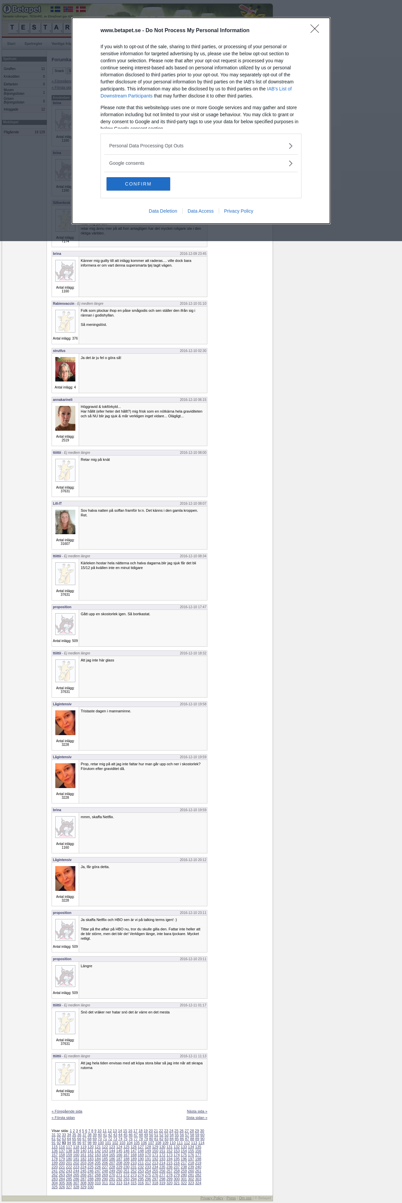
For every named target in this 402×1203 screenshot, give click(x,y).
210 (134, 1163)
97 (84, 1143)
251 (126, 1171)
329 (83, 1187)
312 (112, 1183)
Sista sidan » (196, 1118)
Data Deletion (163, 211)
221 (62, 1167)
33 (64, 1135)
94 (69, 1143)
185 (105, 1159)
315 (134, 1183)
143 (105, 1151)
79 (146, 1139)
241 (55, 1171)
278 (169, 1175)
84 (172, 1139)
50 (151, 1135)
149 (148, 1151)
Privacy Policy (238, 211)
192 (155, 1159)
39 (95, 1135)
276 (155, 1175)
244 (76, 1171)
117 (69, 1147)
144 (112, 1151)
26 (182, 1131)
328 (76, 1187)
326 (62, 1187)
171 (155, 1155)
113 (194, 1143)
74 (120, 1139)
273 (134, 1175)
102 (115, 1143)
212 (148, 1163)
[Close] (317, 30)
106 (144, 1143)
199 (55, 1163)
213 (155, 1163)
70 (100, 1139)
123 (112, 1147)
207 (112, 1163)
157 (55, 1155)
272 (126, 1175)
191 (148, 1159)
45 (125, 1135)
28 (192, 1131)
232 (141, 1167)
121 (98, 1147)
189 (134, 1159)
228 (112, 1167)
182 (83, 1159)
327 (69, 1187)
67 (84, 1139)
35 (74, 1135)
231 (134, 1167)
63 (64, 1139)
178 (55, 1159)
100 (101, 1143)
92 (59, 1143)
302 (191, 1179)
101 (108, 1143)
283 (55, 1179)
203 (83, 1163)
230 (126, 1167)
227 (105, 1167)
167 (126, 1155)
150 (155, 1151)
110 (173, 1143)
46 (131, 1135)
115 (55, 1147)
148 (141, 1151)
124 (119, 1147)
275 (148, 1175)
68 (89, 1139)
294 (134, 1179)
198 (198, 1159)
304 (55, 1183)
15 (125, 1131)
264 (69, 1175)
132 (177, 1147)
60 (202, 1135)
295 (141, 1179)
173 (169, 1155)
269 (105, 1175)
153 (177, 1151)
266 (83, 1175)
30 (202, 1131)
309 (90, 1183)
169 (141, 1155)
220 (55, 1167)
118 (76, 1147)
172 (162, 1155)
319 (162, 1183)
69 (95, 1139)
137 (62, 1151)
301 (184, 1179)
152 (169, 1151)
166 (119, 1155)
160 (76, 1155)
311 (105, 1183)
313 (119, 1183)
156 (198, 1151)
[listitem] (201, 145)
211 (141, 1163)
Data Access (201, 211)
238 (184, 1167)
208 (119, 1163)
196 (184, 1159)
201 (69, 1163)
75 (125, 1139)
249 (112, 1171)
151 (162, 1151)
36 (79, 1135)
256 (162, 1171)
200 (62, 1163)
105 (137, 1143)
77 (136, 1139)
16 (130, 1131)
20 (151, 1131)
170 (148, 1155)
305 (62, 1183)
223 (76, 1167)
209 (126, 1163)
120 (90, 1147)
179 (62, 1159)
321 (177, 1183)
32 (59, 1135)
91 (54, 1143)
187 (119, 1159)
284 (62, 1179)
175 (184, 1155)
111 (180, 1143)
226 (98, 1167)
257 (169, 1171)
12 (110, 1131)
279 (177, 1175)
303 (198, 1179)
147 (134, 1151)
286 (76, 1179)
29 (197, 1131)
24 (171, 1131)
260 (191, 1171)
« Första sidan (63, 1118)
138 (69, 1151)
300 (177, 1179)
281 (191, 1175)
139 (76, 1151)
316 (141, 1183)
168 (134, 1155)
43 (115, 1135)
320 (169, 1183)
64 (69, 1139)
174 (177, 1155)
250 (119, 1171)
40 (100, 1135)
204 (90, 1163)
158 (62, 1155)
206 (105, 1163)
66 (79, 1139)
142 (98, 1151)
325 (55, 1187)
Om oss (245, 1198)
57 (187, 1135)
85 (177, 1139)
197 (191, 1159)
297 (155, 1179)
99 (95, 1143)
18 (140, 1131)
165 (112, 1155)
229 (119, 1167)
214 (162, 1163)
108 (158, 1143)
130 (162, 1147)
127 (141, 1147)
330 (90, 1187)
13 (115, 1131)
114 (201, 1143)
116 (62, 1147)
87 (187, 1139)
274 (141, 1175)
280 (184, 1175)
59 (197, 1135)
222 (69, 1167)
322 (184, 1183)
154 (184, 1151)
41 (105, 1135)
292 (119, 1179)
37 (84, 1135)
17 (135, 1131)
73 (115, 1139)
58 (192, 1135)
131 (169, 1147)
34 (69, 1135)
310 (98, 1183)
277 (162, 1175)
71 (105, 1139)
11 (105, 1131)
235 (162, 1167)
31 (54, 1135)
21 (156, 1131)
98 (89, 1143)
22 (161, 1131)
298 (162, 1179)
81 (156, 1139)
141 (90, 1151)
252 (134, 1171)
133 (184, 1147)
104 (130, 1143)
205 (98, 1163)
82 (161, 1139)
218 (191, 1163)
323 (191, 1183)
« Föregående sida (67, 1111)
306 (69, 1183)
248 (105, 1171)
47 (136, 1135)
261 (198, 1171)
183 (90, 1159)
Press (231, 1198)
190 (141, 1159)
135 (198, 1147)
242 (62, 1171)
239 (191, 1167)
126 (134, 1147)
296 (148, 1179)
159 (69, 1155)
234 (155, 1167)
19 (146, 1131)
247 (98, 1171)
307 (76, 1183)
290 (105, 1179)
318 (155, 1183)
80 (151, 1139)
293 (126, 1179)
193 (162, 1159)
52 (161, 1135)
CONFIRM (138, 184)
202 (76, 1163)
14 (120, 1131)
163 (98, 1155)
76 (131, 1139)
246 (90, 1171)
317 (148, 1183)
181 (76, 1159)
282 (198, 1175)
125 (126, 1147)
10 (99, 1131)
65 (74, 1139)
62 (59, 1139)
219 (198, 1163)
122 (105, 1147)
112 (187, 1143)
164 (105, 1155)
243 (69, 1171)
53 (166, 1135)
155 (191, 1151)
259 (184, 1171)
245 (83, 1171)
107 (151, 1143)
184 (98, 1159)
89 (197, 1139)
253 (141, 1171)
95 (74, 1143)
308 (83, 1183)
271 (119, 1175)
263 (62, 1175)
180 (69, 1159)
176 (191, 1155)
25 (177, 1131)
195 (177, 1159)
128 (148, 1147)
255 (155, 1171)
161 (83, 1155)
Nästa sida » (197, 1111)
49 (146, 1135)
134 (191, 1147)
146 (126, 1151)
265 (76, 1175)
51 (156, 1135)
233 (148, 1167)
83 (166, 1139)
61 (54, 1139)
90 (202, 1139)
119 (83, 1147)
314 (126, 1183)
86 (182, 1139)
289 (98, 1179)
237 (177, 1167)
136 (55, 1151)
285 (69, 1179)
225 (90, 1167)
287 (83, 1179)
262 (55, 1175)
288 (90, 1179)
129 (155, 1147)
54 (172, 1135)
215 (169, 1163)
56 (182, 1135)
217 (184, 1163)
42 (110, 1135)
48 (141, 1135)
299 (169, 1179)
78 (141, 1139)
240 (198, 1167)
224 (83, 1167)
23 (166, 1131)
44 (120, 1135)
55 (177, 1135)
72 (110, 1139)
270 (112, 1175)
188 (126, 1159)
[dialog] (201, 121)
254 (148, 1171)
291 (112, 1179)
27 (187, 1131)
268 (98, 1175)
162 (90, 1155)
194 (169, 1159)
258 (177, 1171)
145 (119, 1151)
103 (122, 1143)
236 (169, 1167)
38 (89, 1135)
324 (198, 1183)
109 (165, 1143)
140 (83, 1151)
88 (192, 1139)
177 (198, 1155)
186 (112, 1159)
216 (177, 1163)
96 (79, 1143)
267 (90, 1175)
